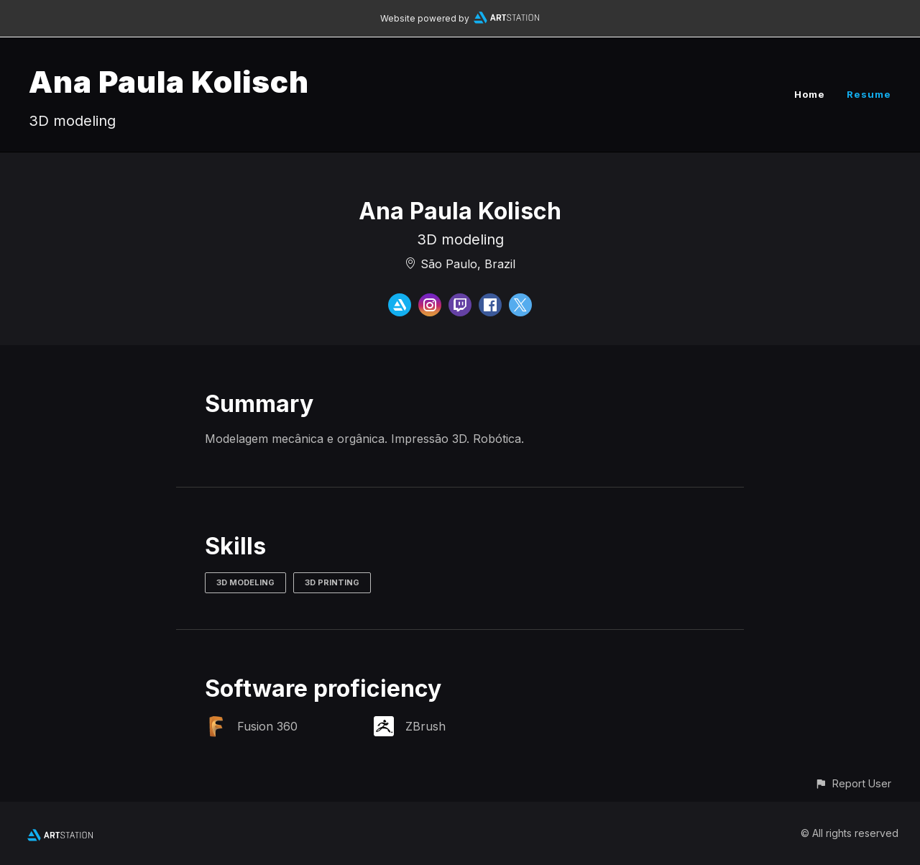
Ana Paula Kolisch (169, 81)
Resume (869, 94)
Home (809, 94)
